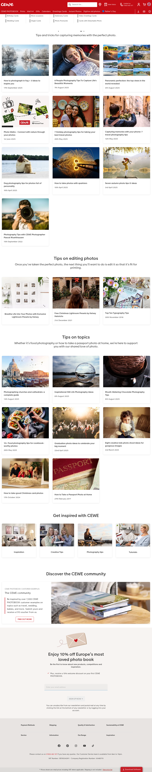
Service (23, 735)
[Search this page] (82, 4)
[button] (139, 4)
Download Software (131, 769)
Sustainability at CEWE (115, 725)
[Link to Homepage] (24, 4)
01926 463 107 (51, 754)
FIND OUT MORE (25, 619)
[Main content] (76, 369)
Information (54, 735)
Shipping (52, 725)
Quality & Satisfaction (86, 725)
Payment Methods (28, 725)
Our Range (82, 735)
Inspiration (110, 735)
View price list (107, 769)
